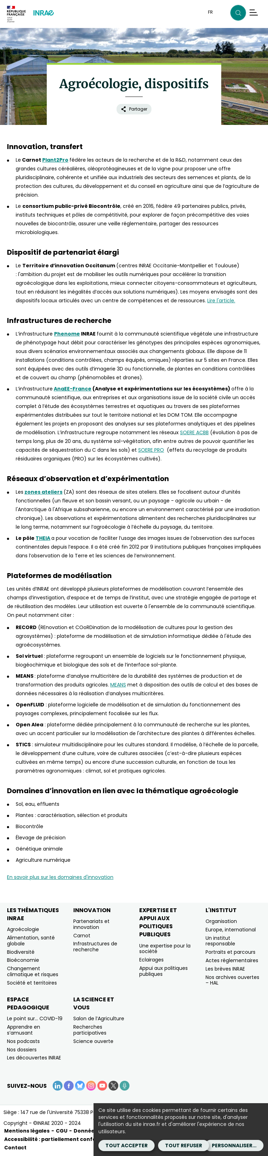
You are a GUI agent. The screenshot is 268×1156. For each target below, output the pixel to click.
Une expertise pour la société (165, 948)
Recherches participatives (89, 1029)
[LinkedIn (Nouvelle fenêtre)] (57, 1086)
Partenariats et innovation (91, 924)
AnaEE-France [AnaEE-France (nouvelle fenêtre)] (72, 388)
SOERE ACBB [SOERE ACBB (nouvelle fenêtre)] (194, 432)
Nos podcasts (23, 1041)
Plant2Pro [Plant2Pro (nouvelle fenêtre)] (55, 159)
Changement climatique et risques (32, 971)
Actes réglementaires (232, 960)
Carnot (81, 935)
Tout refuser (183, 1145)
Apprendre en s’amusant (23, 1029)
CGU (61, 1130)
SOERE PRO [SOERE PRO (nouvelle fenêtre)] (151, 449)
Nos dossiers (22, 1049)
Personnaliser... (234, 1145)
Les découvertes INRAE (34, 1057)
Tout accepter (126, 1145)
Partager (134, 109)
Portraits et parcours (230, 952)
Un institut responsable (220, 941)
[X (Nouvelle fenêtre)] (113, 1086)
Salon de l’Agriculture (98, 1018)
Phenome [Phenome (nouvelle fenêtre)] (67, 333)
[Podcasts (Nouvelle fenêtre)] (124, 1086)
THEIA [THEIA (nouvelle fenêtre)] (43, 538)
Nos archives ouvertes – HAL (232, 980)
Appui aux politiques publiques (163, 971)
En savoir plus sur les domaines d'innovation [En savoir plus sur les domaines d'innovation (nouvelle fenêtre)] (60, 877)
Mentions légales (27, 1130)
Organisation (221, 921)
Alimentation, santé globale (31, 940)
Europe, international (231, 929)
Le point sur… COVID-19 (34, 1018)
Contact (15, 1147)
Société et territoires (32, 982)
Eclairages (151, 959)
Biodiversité (21, 952)
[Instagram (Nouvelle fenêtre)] (91, 1086)
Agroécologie (23, 929)
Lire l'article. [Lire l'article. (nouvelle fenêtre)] (221, 300)
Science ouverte (93, 1041)
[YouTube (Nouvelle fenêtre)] (102, 1086)
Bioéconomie (23, 960)
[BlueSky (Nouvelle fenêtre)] (80, 1086)
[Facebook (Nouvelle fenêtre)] (69, 1086)
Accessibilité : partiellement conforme (55, 1139)
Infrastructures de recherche (95, 946)
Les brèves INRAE (225, 968)
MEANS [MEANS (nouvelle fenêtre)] (118, 684)
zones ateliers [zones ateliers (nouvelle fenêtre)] (43, 491)
